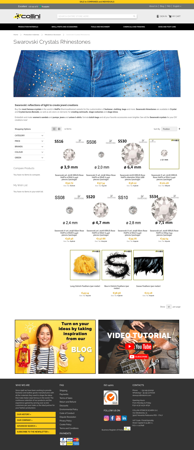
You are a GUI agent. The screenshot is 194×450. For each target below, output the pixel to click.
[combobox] (97, 16)
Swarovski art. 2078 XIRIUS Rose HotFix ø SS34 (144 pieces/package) (164, 233)
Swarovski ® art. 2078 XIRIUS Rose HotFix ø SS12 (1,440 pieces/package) (164, 177)
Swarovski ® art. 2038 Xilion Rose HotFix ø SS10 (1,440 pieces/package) (132, 233)
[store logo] (33, 16)
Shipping (63, 390)
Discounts (64, 406)
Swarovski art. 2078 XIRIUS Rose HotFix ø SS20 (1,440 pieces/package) (101, 233)
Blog (162, 6)
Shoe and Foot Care (167, 27)
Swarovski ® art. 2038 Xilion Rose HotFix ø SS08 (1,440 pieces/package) (69, 233)
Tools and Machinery (100, 27)
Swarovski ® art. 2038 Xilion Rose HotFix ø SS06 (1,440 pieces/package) (101, 177)
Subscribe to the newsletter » (33, 432)
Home (15, 35)
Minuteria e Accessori (53, 35)
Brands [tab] (18, 147)
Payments (64, 394)
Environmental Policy (69, 409)
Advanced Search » (27, 426)
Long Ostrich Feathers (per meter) (85, 286)
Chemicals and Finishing (134, 27)
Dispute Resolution (68, 417)
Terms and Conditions (69, 428)
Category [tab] (20, 135)
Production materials (32, 35)
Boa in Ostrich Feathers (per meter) (116, 287)
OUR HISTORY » (24, 414)
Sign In (163, 16)
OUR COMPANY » (25, 420)
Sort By (157, 129)
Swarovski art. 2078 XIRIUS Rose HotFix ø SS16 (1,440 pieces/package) (69, 177)
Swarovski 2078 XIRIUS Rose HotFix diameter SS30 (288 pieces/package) (132, 177)
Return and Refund (68, 402)
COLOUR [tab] (19, 152)
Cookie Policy (65, 424)
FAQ (168, 6)
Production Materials (28, 27)
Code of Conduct (67, 413)
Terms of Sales (66, 398)
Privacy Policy (66, 421)
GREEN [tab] (18, 158)
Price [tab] (17, 141)
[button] (177, 6)
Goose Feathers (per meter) (148, 286)
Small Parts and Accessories (64, 27)
